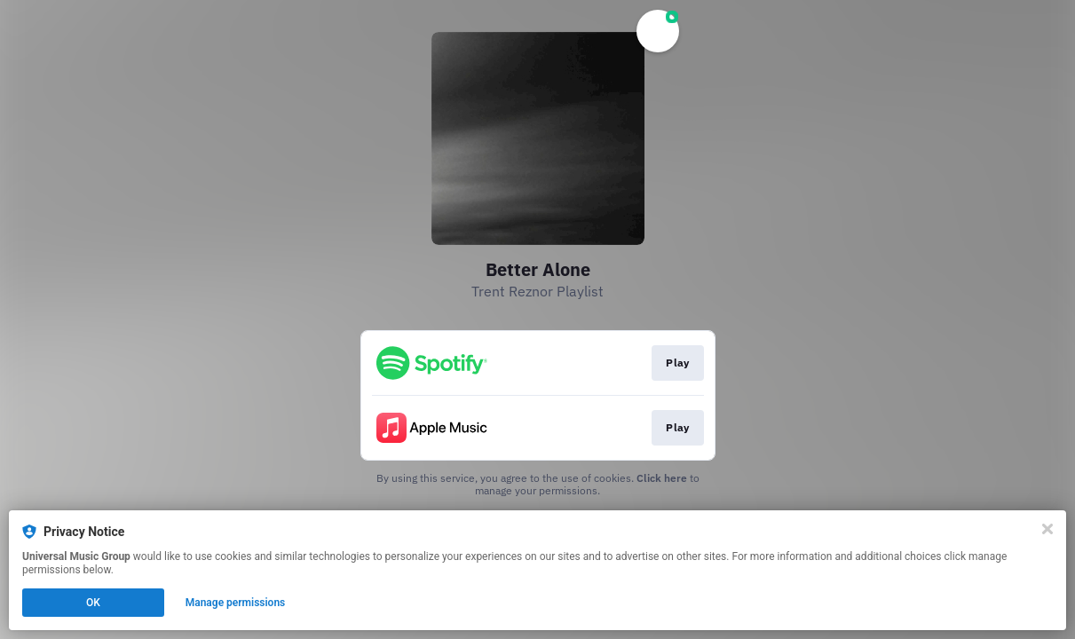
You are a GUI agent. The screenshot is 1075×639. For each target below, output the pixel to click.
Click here (661, 478)
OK (93, 602)
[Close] (1047, 529)
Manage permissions (236, 602)
